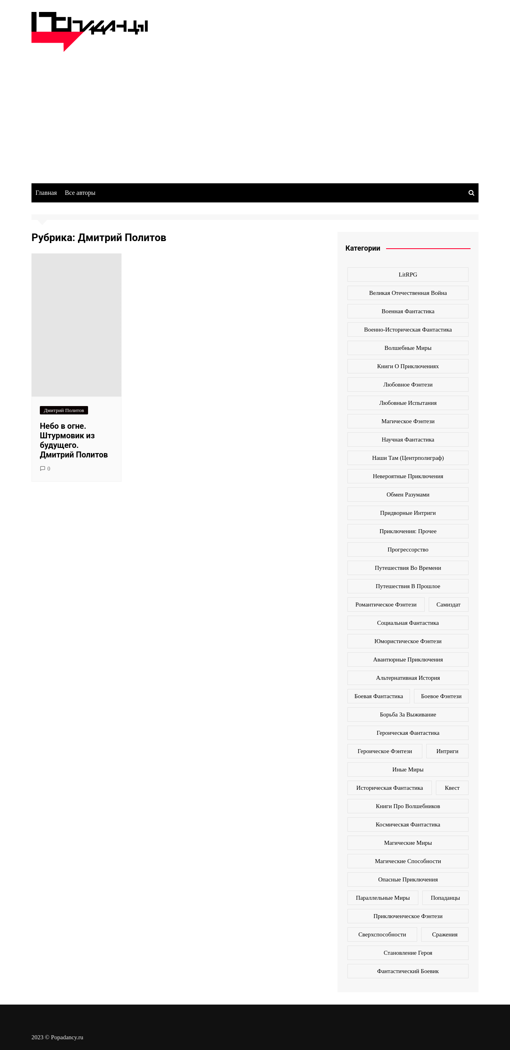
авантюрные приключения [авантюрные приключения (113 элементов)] (408, 659)
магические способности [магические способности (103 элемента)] (408, 861)
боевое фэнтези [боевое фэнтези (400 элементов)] (441, 696)
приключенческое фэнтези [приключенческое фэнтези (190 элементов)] (408, 916)
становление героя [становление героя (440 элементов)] (408, 953)
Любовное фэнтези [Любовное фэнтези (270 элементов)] (407, 384)
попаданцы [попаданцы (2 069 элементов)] (445, 898)
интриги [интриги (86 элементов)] (447, 751)
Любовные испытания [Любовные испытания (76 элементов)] (408, 403)
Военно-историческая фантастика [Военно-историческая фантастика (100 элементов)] (408, 329)
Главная (46, 192)
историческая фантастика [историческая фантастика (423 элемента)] (389, 788)
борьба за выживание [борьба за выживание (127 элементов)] (408, 714)
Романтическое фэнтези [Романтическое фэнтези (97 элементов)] (385, 604)
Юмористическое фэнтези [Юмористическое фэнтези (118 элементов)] (408, 641)
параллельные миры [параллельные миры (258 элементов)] (383, 898)
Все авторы (80, 192)
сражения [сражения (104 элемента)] (444, 934)
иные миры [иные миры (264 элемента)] (408, 769)
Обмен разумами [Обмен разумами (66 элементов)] (408, 494)
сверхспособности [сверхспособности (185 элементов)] (382, 934)
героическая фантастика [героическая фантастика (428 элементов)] (408, 733)
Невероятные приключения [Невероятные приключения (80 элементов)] (408, 476)
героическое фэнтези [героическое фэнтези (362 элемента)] (384, 751)
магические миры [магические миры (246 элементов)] (408, 843)
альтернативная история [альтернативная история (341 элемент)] (408, 678)
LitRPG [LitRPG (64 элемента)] (408, 274)
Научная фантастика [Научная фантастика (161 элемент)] (408, 439)
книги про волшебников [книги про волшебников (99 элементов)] (408, 806)
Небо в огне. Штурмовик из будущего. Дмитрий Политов (74, 440)
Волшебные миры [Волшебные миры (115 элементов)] (408, 348)
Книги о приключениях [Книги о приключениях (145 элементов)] (408, 366)
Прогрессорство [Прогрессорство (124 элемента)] (408, 549)
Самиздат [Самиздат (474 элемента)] (449, 604)
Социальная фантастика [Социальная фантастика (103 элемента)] (408, 623)
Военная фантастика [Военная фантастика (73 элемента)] (408, 311)
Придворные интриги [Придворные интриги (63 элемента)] (408, 513)
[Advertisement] (255, 111)
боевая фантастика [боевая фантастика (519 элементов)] (379, 696)
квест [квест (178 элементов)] (452, 788)
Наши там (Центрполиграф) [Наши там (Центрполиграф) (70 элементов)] (408, 458)
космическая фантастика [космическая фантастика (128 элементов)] (408, 824)
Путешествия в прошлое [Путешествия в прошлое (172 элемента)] (408, 586)
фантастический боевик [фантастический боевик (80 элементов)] (408, 971)
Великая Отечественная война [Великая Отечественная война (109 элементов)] (408, 293)
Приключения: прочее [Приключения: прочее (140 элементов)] (407, 531)
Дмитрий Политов (64, 410)
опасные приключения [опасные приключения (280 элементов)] (408, 879)
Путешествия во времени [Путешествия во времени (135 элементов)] (408, 568)
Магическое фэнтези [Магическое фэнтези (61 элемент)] (408, 421)
